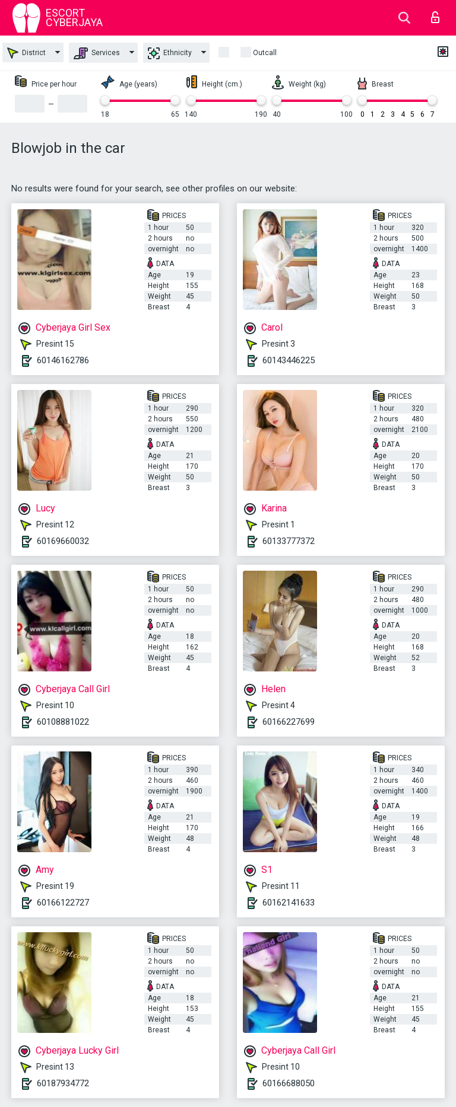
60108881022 (63, 721)
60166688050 (288, 1083)
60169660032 (63, 541)
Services (97, 53)
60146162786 (63, 360)
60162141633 (288, 902)
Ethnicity (170, 53)
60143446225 (288, 360)
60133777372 (288, 541)
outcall (265, 53)
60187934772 (63, 1083)
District (26, 53)
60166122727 (63, 902)
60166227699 (288, 721)
